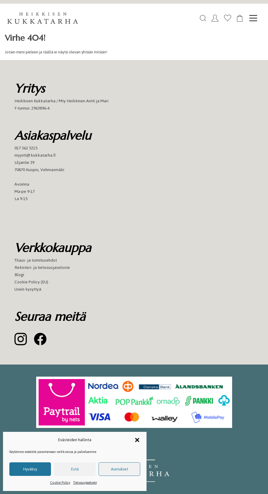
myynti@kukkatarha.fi (35, 155)
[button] (137, 440)
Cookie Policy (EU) (31, 282)
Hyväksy (30, 469)
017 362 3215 (25, 148)
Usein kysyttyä (27, 289)
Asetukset (119, 469)
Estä (75, 469)
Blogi (19, 275)
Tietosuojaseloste (85, 483)
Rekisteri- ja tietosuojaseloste (42, 267)
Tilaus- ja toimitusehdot (35, 260)
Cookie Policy (60, 483)
